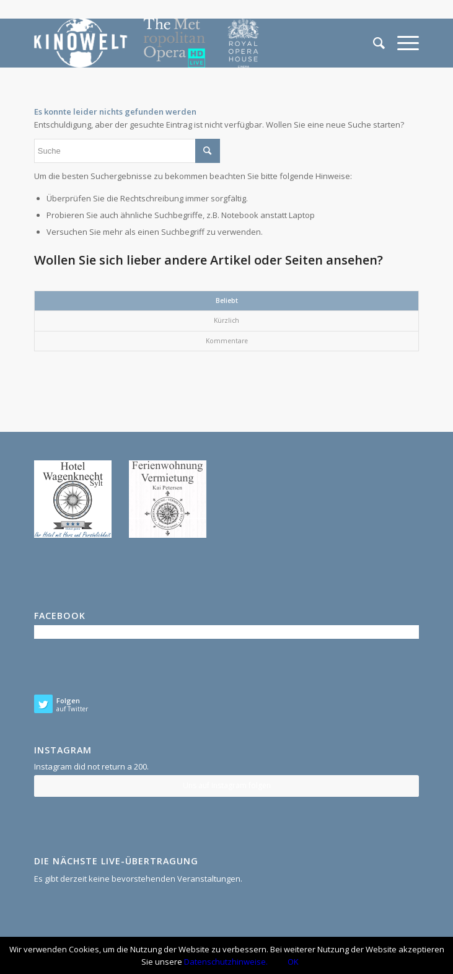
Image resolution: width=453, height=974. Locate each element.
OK (293, 961)
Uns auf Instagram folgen (227, 785)
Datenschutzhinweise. (226, 961)
